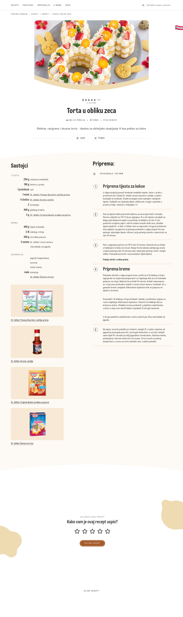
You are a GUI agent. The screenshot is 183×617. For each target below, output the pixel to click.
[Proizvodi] (30, 5)
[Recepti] (17, 5)
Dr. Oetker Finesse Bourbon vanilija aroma (50, 195)
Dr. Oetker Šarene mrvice (42, 277)
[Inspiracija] (45, 5)
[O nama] (59, 5)
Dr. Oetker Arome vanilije (42, 200)
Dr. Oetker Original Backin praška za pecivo (50, 215)
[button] (91, 95)
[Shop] (69, 5)
